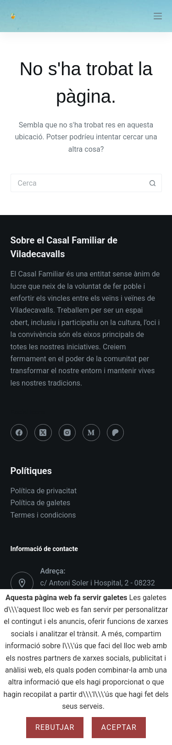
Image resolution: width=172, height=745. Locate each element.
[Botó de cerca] (153, 183)
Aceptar (119, 727)
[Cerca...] (77, 183)
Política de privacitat (44, 490)
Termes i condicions (43, 515)
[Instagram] (67, 432)
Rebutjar (55, 727)
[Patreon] (115, 432)
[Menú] (158, 16)
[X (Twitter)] (43, 432)
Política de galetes (41, 502)
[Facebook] (19, 432)
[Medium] (91, 432)
